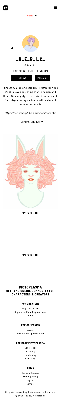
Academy (30, 351)
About (30, 329)
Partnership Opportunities (31, 333)
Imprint (30, 380)
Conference (31, 347)
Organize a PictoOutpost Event (30, 312)
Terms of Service (30, 372)
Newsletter (30, 358)
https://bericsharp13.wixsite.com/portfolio (30, 113)
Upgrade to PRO (30, 308)
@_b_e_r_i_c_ (30, 65)
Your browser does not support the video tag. (30, 239)
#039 (8, 87)
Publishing (30, 355)
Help (30, 315)
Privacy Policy (30, 376)
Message (42, 78)
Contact (30, 383)
